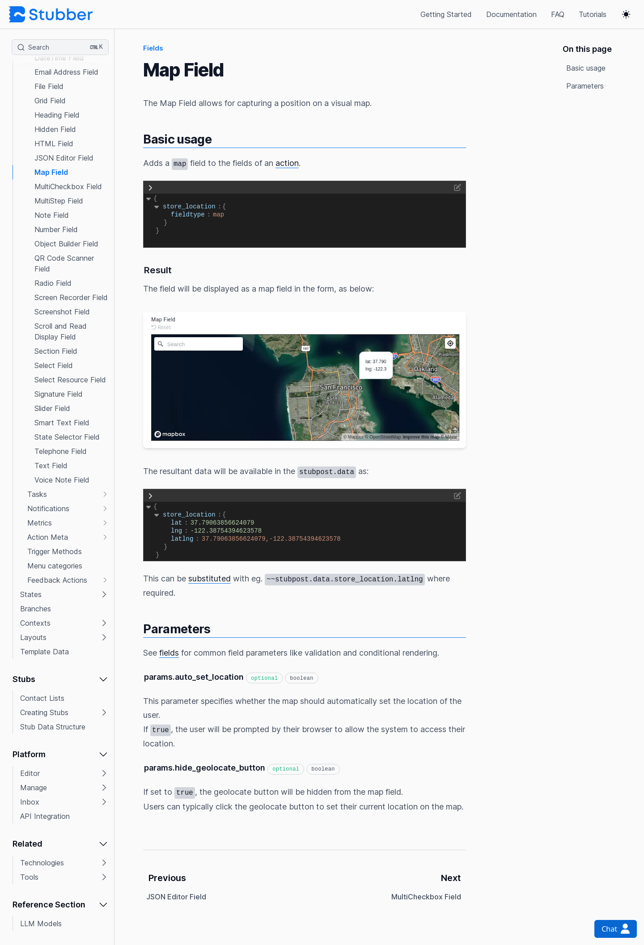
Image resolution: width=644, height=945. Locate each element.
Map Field (51, 172)
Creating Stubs (44, 712)
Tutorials (592, 14)
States (31, 594)
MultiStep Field (58, 200)
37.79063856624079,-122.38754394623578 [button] (271, 539)
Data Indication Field (68, 29)
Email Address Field (66, 72)
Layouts (33, 637)
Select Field (53, 365)
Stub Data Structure (52, 726)
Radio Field (53, 283)
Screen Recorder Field (71, 297)
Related (27, 843)
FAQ (557, 14)
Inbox (29, 801)
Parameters (585, 85)
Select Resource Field (70, 379)
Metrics (39, 522)
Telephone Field (60, 451)
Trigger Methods (54, 551)
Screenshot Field (62, 311)
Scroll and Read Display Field (60, 331)
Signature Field (58, 394)
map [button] (218, 215)
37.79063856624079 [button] (222, 523)
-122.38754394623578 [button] (226, 531)
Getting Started (446, 14)
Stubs (24, 679)
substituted (209, 578)
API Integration (45, 816)
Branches (35, 608)
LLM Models (41, 923)
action (287, 163)
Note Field (51, 215)
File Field (49, 86)
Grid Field (50, 100)
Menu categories (54, 565)
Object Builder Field (66, 243)
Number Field (56, 229)
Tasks (37, 494)
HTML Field (53, 143)
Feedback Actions (57, 580)
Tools (29, 877)
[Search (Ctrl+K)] (60, 47)
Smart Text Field (61, 422)
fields (169, 652)
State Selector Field (67, 436)
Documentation (511, 14)
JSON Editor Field (63, 157)
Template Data (44, 651)
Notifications (48, 508)
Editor (30, 773)
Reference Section (49, 904)
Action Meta (47, 537)
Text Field (51, 465)
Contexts (35, 623)
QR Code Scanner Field (64, 263)
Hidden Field (55, 129)
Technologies (42, 862)
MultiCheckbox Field (68, 186)
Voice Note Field (61, 479)
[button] (61, 29)
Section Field (55, 351)
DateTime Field (59, 57)
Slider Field (52, 408)
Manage (33, 787)
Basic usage (586, 68)
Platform (29, 754)
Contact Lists (42, 698)
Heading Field (57, 114)
